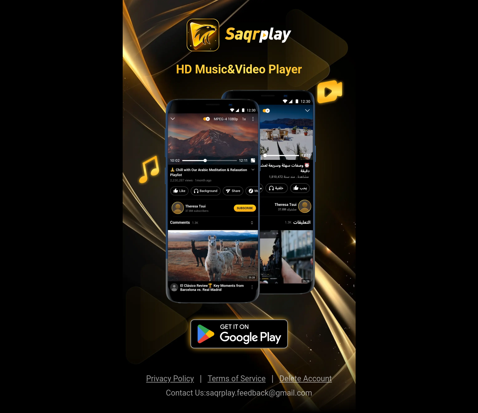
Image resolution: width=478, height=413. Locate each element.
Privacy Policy (170, 378)
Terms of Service (236, 378)
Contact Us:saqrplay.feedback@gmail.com (239, 392)
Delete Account (305, 378)
